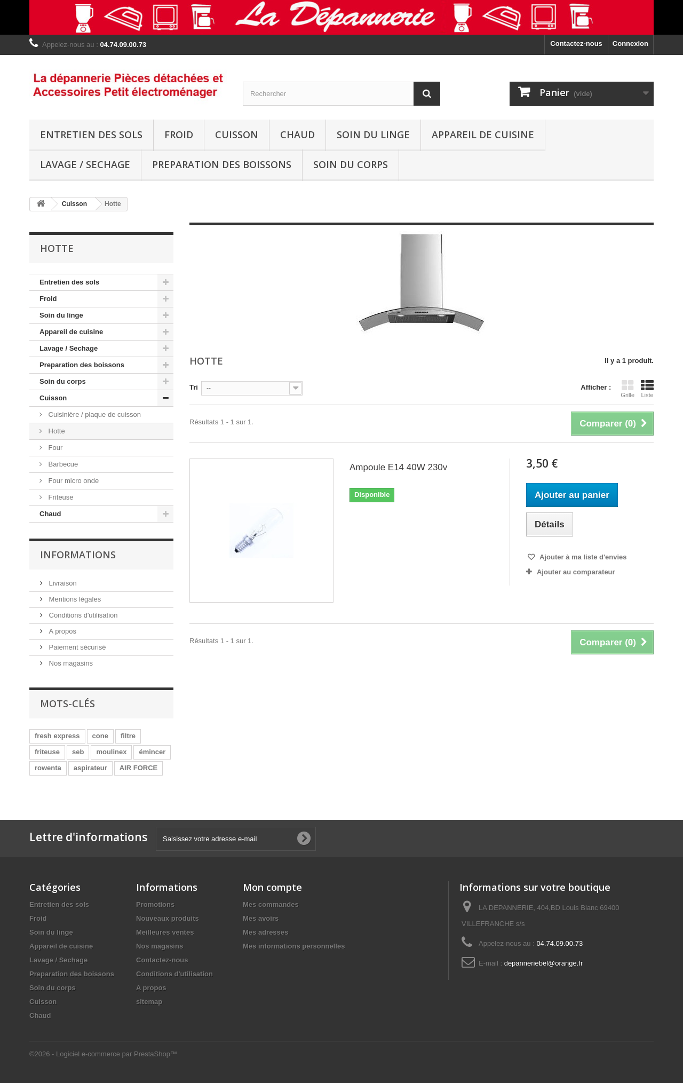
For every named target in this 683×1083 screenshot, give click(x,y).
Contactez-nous (576, 43)
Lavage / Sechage (85, 164)
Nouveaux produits (167, 918)
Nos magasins (70, 663)
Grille (627, 388)
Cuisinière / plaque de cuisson (93, 414)
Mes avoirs (261, 918)
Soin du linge (373, 134)
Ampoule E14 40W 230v (398, 467)
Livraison (62, 583)
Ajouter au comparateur (576, 572)
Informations (78, 554)
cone (100, 736)
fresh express (57, 736)
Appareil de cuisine (483, 134)
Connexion (630, 43)
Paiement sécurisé (76, 647)
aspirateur (90, 768)
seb (78, 752)
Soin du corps (350, 164)
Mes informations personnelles (294, 946)
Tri (193, 387)
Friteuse (60, 497)
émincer (152, 752)
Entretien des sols (91, 134)
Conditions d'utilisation (82, 615)
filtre (128, 736)
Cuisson (236, 134)
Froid (178, 134)
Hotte (55, 431)
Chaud (297, 134)
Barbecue (62, 464)
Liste (647, 388)
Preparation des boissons (221, 164)
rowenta (48, 768)
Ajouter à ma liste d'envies (582, 557)
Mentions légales (74, 599)
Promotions (155, 904)
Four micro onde (72, 481)
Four (54, 448)
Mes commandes (271, 904)
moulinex (111, 752)
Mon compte (272, 887)
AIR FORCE (139, 768)
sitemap (149, 1002)
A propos (61, 631)
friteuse (47, 752)
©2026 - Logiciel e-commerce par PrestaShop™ (103, 1054)
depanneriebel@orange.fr (543, 963)
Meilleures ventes (165, 932)
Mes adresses (265, 932)
